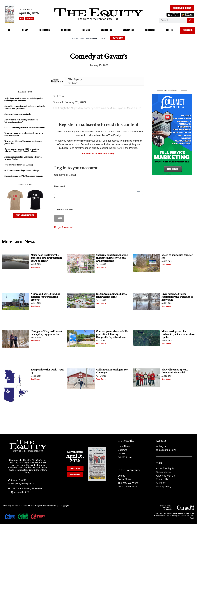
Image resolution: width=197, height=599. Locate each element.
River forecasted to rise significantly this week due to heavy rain (177, 297)
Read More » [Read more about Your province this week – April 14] (35, 379)
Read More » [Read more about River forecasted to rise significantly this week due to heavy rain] (166, 306)
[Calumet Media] (172, 173)
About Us (106, 30)
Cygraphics (66, 506)
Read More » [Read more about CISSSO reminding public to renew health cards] (101, 303)
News (25, 30)
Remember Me (63, 209)
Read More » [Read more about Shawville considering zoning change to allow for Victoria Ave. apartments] (101, 267)
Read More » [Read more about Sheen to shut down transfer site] (166, 264)
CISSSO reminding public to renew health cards (24, 128)
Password (59, 186)
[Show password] (138, 191)
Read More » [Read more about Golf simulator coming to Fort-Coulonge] (101, 379)
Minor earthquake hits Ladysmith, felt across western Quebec (178, 334)
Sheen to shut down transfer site (17, 114)
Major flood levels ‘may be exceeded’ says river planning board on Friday (46, 258)
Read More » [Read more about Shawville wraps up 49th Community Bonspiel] (166, 379)
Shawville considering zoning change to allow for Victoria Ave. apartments (112, 258)
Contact (150, 30)
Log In (169, 30)
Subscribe (188, 29)
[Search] (190, 20)
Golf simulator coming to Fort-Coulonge (21, 171)
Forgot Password (63, 227)
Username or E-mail (65, 175)
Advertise (128, 30)
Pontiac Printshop (51, 506)
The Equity (75, 79)
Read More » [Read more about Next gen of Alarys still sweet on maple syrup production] (35, 341)
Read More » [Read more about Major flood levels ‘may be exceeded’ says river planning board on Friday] (35, 267)
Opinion (66, 30)
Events (86, 30)
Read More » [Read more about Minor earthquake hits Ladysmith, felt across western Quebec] (166, 344)
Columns (44, 30)
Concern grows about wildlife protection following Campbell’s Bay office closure (112, 334)
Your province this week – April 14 (18, 165)
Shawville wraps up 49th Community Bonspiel (23, 176)
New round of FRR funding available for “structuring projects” (45, 297)
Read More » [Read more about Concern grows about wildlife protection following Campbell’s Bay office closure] (101, 344)
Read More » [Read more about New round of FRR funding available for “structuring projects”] (35, 306)
